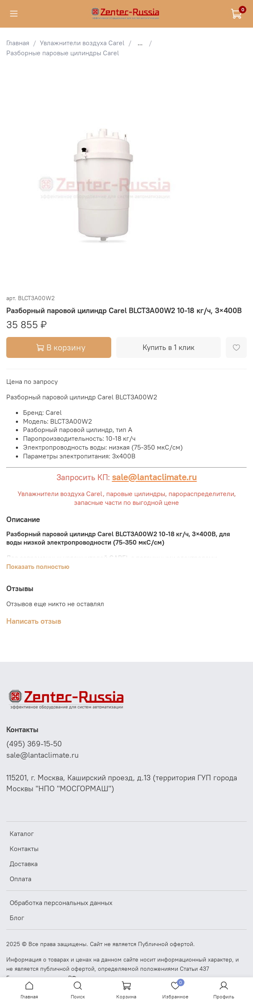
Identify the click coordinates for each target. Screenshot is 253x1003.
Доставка (24, 863)
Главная (17, 43)
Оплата (20, 878)
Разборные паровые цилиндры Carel (62, 53)
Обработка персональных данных (61, 902)
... (140, 42)
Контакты (24, 848)
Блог (17, 917)
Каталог (22, 833)
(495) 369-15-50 (34, 743)
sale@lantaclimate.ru (154, 477)
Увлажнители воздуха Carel (82, 43)
